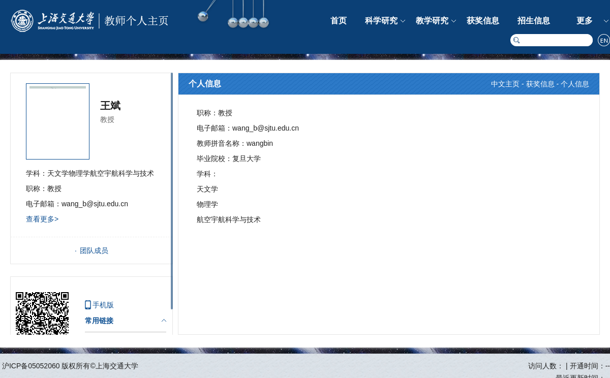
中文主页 (505, 84)
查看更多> (42, 219)
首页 (338, 20)
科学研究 (381, 20)
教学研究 (432, 20)
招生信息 (533, 20)
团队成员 (94, 250)
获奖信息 (483, 20)
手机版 (103, 305)
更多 (584, 20)
